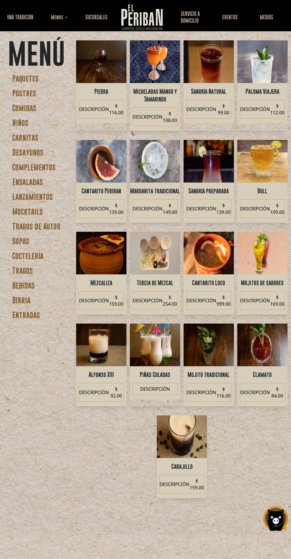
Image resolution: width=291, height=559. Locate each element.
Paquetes (25, 78)
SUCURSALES (96, 17)
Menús (57, 17)
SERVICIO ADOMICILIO (190, 17)
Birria (21, 300)
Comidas (24, 107)
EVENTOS (230, 17)
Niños (20, 122)
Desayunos (27, 152)
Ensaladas (27, 181)
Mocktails (27, 211)
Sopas (20, 241)
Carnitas (25, 137)
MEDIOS (266, 17)
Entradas (26, 314)
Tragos (22, 270)
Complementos (34, 167)
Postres (24, 93)
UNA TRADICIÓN (20, 17)
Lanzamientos (32, 196)
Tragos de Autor (36, 226)
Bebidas (23, 285)
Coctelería (27, 255)
